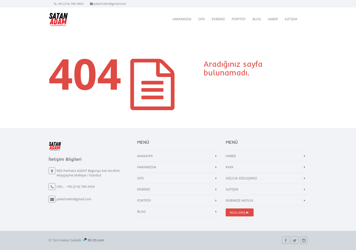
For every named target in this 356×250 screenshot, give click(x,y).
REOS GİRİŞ (239, 212)
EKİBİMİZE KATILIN (239, 200)
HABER (273, 19)
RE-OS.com (96, 240)
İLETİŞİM (291, 19)
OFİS (201, 19)
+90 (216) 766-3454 (70, 4)
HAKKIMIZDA (181, 19)
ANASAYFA (145, 156)
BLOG (256, 19)
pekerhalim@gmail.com (110, 4)
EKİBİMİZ (218, 19)
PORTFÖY (239, 19)
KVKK (229, 167)
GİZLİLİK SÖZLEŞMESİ (241, 178)
